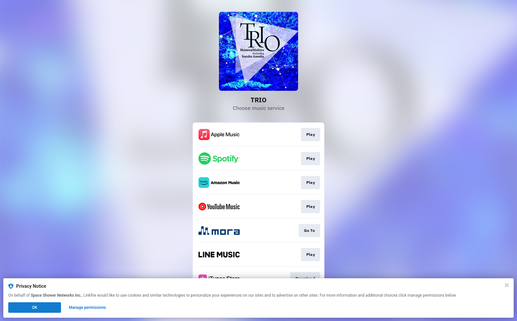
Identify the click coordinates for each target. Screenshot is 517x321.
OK (34, 307)
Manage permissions (87, 307)
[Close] (507, 285)
